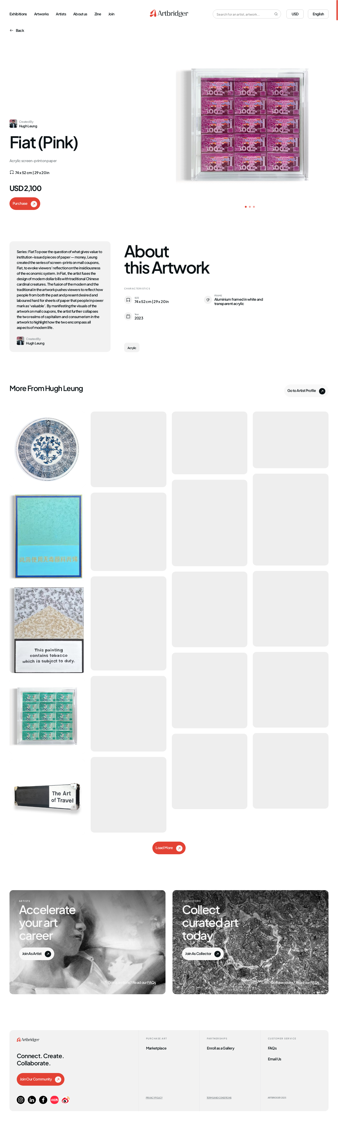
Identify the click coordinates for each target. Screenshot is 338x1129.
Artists (61, 13)
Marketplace (156, 1047)
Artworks (41, 13)
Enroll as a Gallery (220, 1047)
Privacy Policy (154, 1097)
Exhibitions (18, 13)
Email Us (274, 1058)
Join (111, 13)
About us (80, 13)
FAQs (151, 982)
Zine (98, 13)
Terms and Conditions (219, 1097)
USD (295, 13)
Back (16, 30)
